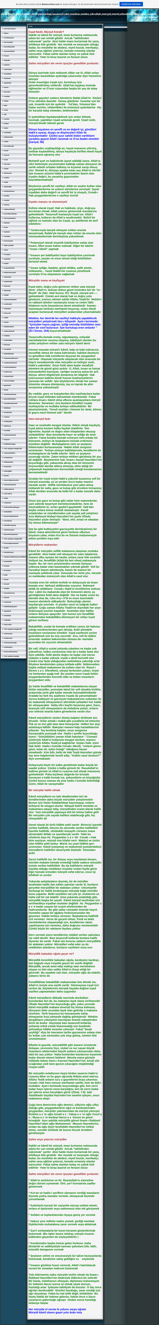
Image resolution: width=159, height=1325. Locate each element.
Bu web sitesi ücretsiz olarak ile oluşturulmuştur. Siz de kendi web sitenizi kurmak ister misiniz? (79, 4)
